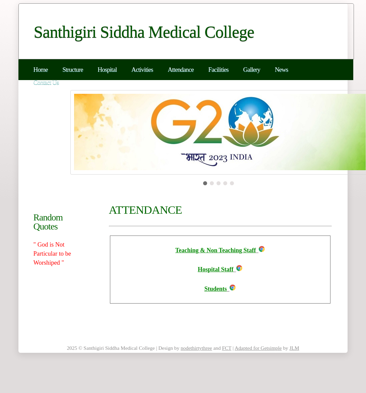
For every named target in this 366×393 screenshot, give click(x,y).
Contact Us (46, 82)
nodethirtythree (196, 348)
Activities (142, 69)
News (281, 69)
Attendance (180, 69)
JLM (294, 348)
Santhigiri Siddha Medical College (144, 32)
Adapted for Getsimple (258, 348)
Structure (72, 69)
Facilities (218, 69)
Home (41, 69)
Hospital (107, 69)
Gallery (251, 69)
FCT (226, 348)
